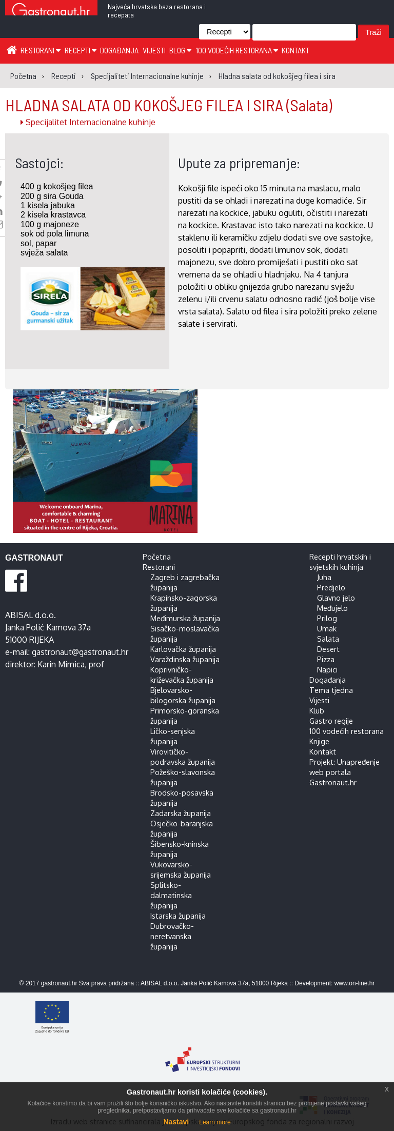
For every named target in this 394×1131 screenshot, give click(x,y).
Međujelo (332, 607)
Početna (157, 556)
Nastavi (176, 1122)
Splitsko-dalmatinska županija (171, 895)
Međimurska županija (185, 618)
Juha (324, 577)
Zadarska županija (180, 813)
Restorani (41, 50)
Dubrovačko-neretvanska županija (172, 936)
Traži (373, 32)
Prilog (327, 618)
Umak (327, 628)
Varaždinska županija (185, 659)
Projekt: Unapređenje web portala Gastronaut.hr (344, 772)
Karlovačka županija (183, 648)
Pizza (325, 659)
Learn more (214, 1122)
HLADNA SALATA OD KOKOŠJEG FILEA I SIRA (168, 104)
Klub (316, 710)
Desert (328, 648)
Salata (328, 638)
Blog (180, 50)
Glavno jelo (336, 597)
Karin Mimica (61, 664)
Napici (327, 669)
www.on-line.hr (354, 983)
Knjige (319, 741)
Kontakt (295, 50)
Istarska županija (178, 915)
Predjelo (331, 587)
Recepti (80, 50)
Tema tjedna (331, 690)
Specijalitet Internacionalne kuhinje (88, 122)
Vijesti (154, 50)
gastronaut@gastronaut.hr (80, 652)
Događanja (119, 50)
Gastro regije (331, 720)
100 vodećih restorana (236, 50)
